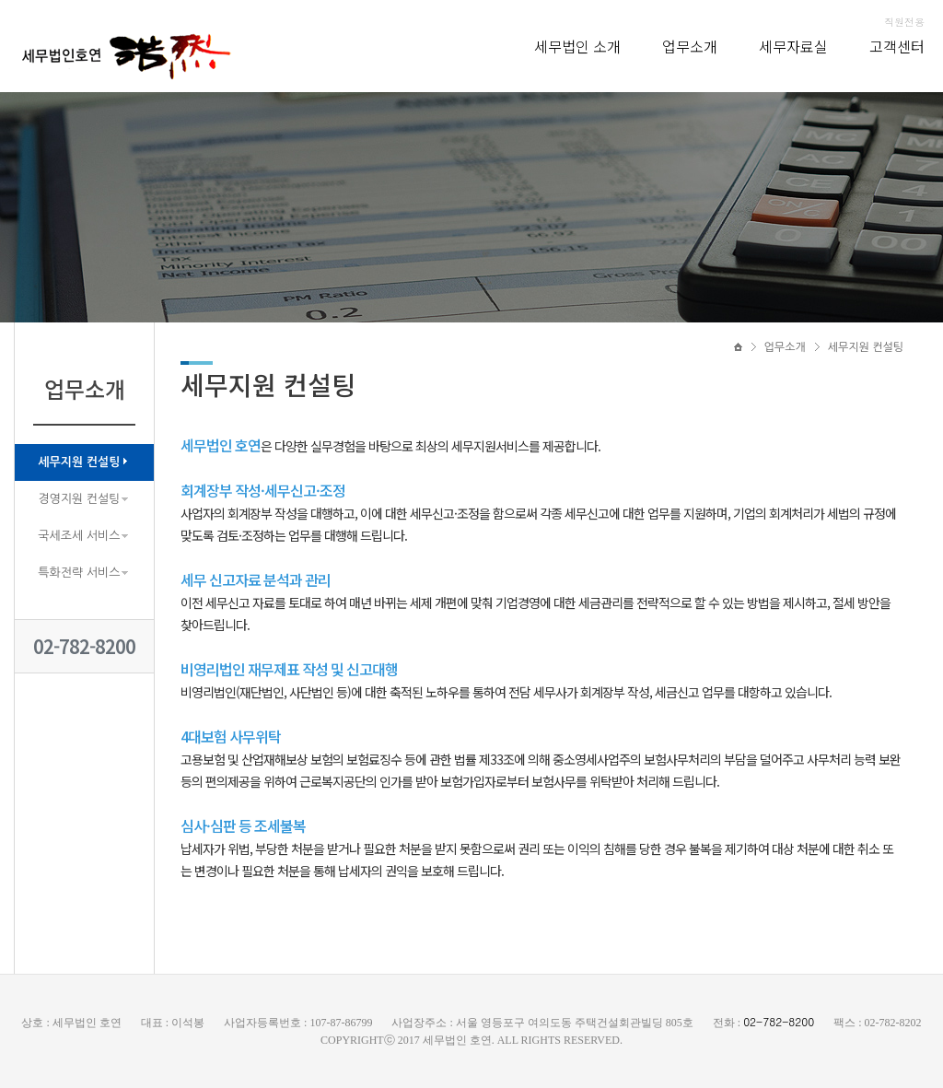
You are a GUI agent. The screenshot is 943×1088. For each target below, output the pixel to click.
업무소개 (689, 46)
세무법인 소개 (577, 46)
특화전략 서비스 (79, 573)
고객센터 (897, 46)
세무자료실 (793, 46)
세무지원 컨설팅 (79, 462)
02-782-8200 (84, 646)
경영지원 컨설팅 (79, 499)
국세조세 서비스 (79, 536)
